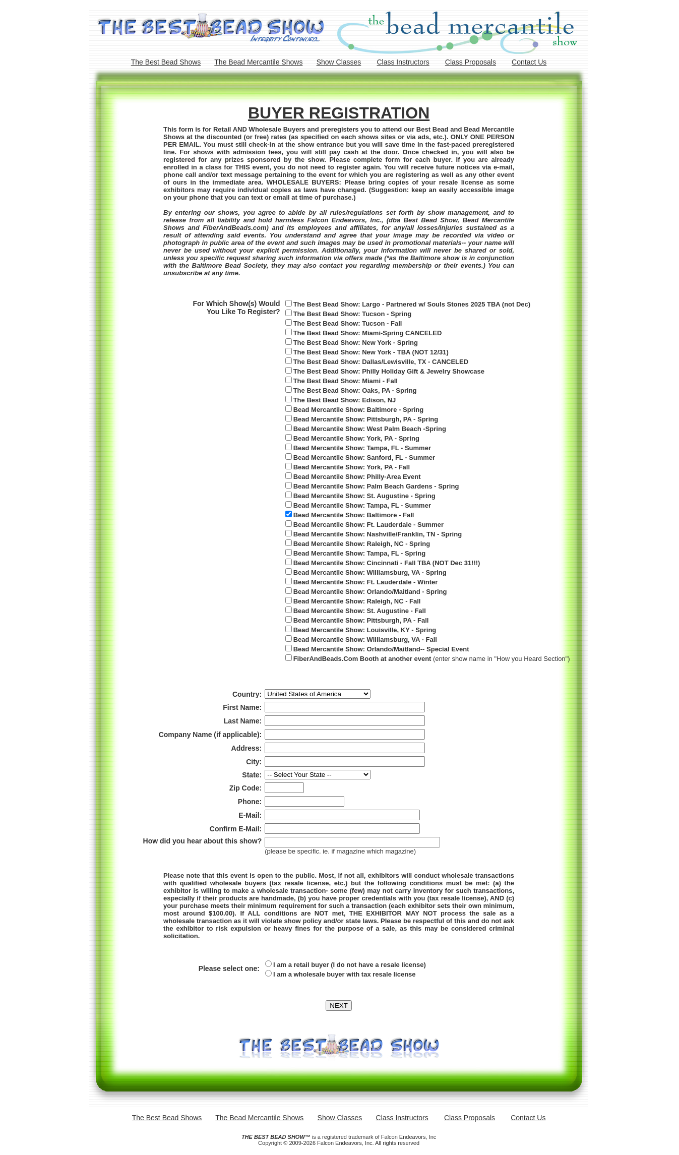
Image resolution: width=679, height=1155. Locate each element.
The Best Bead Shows (166, 62)
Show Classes (339, 62)
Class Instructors (403, 62)
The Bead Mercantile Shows (258, 62)
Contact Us (529, 62)
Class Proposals (470, 62)
